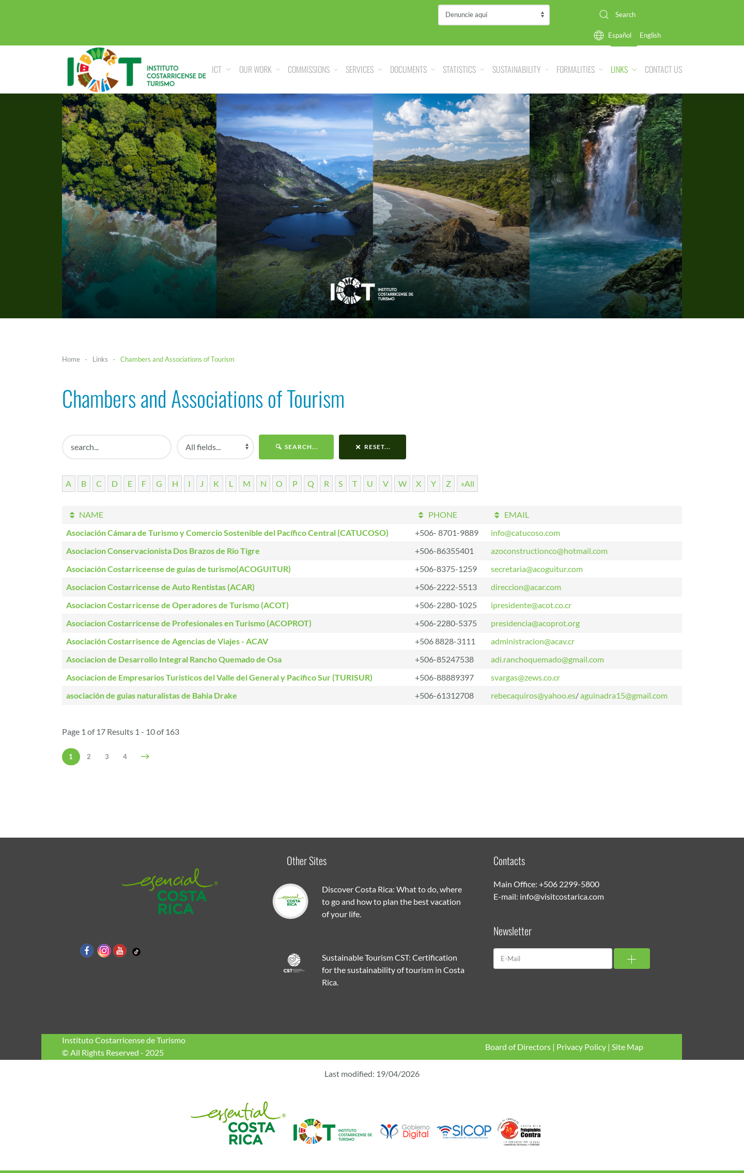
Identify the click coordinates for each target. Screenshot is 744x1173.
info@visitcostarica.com (562, 896)
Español (619, 35)
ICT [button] (221, 69)
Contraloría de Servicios (494, 15)
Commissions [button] (313, 69)
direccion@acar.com (526, 587)
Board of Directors (518, 1047)
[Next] (145, 756)
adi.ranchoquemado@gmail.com (547, 659)
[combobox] (636, 14)
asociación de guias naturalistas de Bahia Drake (151, 695)
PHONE (436, 514)
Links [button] (624, 69)
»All (467, 483)
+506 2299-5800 (569, 884)
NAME (84, 514)
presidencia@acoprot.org (535, 623)
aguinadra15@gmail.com (624, 695)
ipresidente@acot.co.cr (531, 605)
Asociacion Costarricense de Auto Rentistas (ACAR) (160, 587)
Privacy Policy (581, 1047)
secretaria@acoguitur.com (537, 569)
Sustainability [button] (520, 69)
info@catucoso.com (525, 532)
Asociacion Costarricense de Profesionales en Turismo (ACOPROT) (189, 623)
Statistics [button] (464, 69)
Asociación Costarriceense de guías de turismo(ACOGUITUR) (178, 569)
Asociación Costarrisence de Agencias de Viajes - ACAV (167, 641)
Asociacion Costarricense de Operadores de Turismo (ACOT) (177, 605)
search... (296, 447)
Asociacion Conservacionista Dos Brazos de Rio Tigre (163, 550)
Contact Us (663, 69)
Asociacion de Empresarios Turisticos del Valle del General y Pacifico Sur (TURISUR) (219, 677)
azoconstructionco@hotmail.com (549, 550)
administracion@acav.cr (533, 641)
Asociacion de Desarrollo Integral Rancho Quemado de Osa (174, 659)
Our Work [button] (260, 69)
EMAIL (510, 514)
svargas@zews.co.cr (525, 677)
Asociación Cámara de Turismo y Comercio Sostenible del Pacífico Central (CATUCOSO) (227, 532)
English (650, 35)
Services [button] (364, 69)
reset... (372, 447)
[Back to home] (137, 69)
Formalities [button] (579, 69)
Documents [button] (412, 69)
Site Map (627, 1047)
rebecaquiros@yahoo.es (533, 695)
